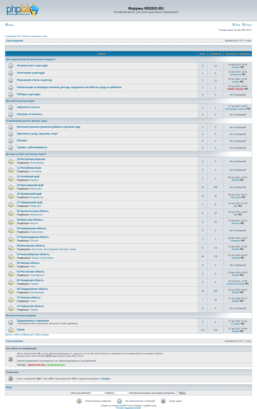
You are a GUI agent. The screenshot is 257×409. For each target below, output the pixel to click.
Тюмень (34, 309)
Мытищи (64, 249)
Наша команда (42, 335)
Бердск (35, 258)
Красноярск (36, 188)
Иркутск (34, 223)
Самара (34, 284)
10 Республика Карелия (31, 159)
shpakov (236, 67)
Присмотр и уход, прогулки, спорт (37, 133)
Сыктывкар (36, 171)
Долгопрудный (51, 249)
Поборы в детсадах (29, 94)
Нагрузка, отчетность (29, 114)
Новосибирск (47, 258)
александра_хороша (235, 109)
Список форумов (14, 41)
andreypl (235, 258)
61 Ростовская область (31, 271)
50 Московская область (31, 245)
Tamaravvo (235, 197)
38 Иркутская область (30, 219)
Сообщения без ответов (17, 36)
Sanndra (236, 223)
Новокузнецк (36, 232)
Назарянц (236, 240)
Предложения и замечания (33, 320)
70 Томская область (29, 297)
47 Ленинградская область (33, 237)
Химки (73, 249)
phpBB (122, 406)
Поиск (247, 25)
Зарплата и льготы (28, 107)
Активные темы (39, 36)
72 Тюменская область (30, 306)
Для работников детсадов (20, 101)
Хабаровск (35, 206)
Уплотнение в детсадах (31, 72)
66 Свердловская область (32, 289)
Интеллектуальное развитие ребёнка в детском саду (48, 126)
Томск (33, 301)
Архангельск (36, 214)
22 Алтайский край (28, 176)
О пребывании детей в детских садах (26, 121)
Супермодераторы (55, 365)
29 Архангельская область (33, 211)
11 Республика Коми (29, 167)
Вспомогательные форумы (21, 315)
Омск (32, 266)
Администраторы (36, 365)
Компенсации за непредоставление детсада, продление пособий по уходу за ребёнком (69, 87)
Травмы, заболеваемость (32, 147)
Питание (22, 140)
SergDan (105, 378)
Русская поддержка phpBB (128, 408)
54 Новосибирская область (33, 254)
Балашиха (37, 249)
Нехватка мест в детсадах (32, 65)
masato (235, 81)
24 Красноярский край (30, 185)
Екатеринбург (37, 292)
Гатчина (34, 240)
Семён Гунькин (235, 89)
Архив (20, 329)
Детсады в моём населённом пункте (26, 154)
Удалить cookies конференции (19, 335)
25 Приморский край (29, 193)
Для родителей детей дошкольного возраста (30, 59)
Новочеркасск (37, 275)
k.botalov (235, 324)
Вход (9, 25)
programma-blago (235, 284)
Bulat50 (235, 180)
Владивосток (36, 197)
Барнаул (34, 180)
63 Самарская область (30, 280)
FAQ (236, 25)
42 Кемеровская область (31, 228)
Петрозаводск (37, 162)
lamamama (235, 74)
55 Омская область (28, 263)
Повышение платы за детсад (34, 80)
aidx (236, 206)
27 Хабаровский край (29, 202)
